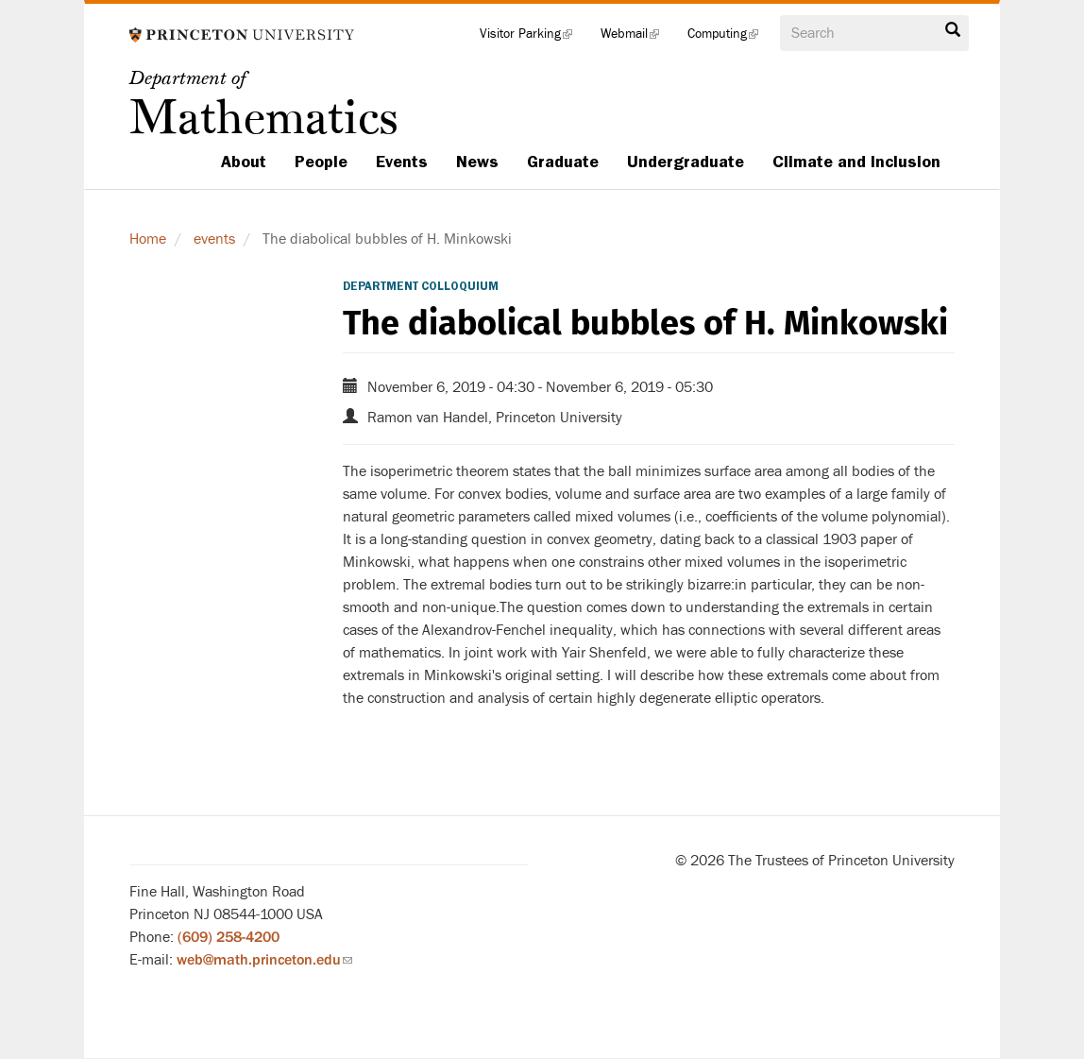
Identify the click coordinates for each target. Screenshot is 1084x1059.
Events (402, 161)
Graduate (563, 161)
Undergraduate (685, 161)
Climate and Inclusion (856, 161)
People (321, 161)
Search (952, 30)
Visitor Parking (533, 38)
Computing (729, 38)
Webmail (637, 38)
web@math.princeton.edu (264, 959)
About (243, 161)
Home (147, 239)
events (214, 239)
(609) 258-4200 (228, 937)
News (477, 161)
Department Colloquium (421, 286)
